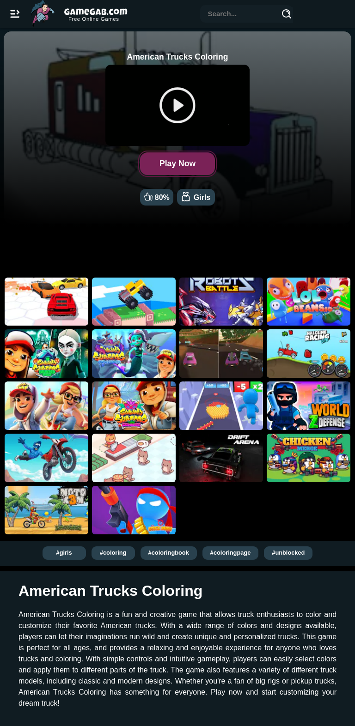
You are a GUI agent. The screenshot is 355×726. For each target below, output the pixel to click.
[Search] (286, 15)
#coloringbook (168, 552)
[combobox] (240, 14)
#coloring (113, 552)
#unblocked (288, 552)
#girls (64, 552)
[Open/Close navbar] (15, 14)
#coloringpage (230, 552)
